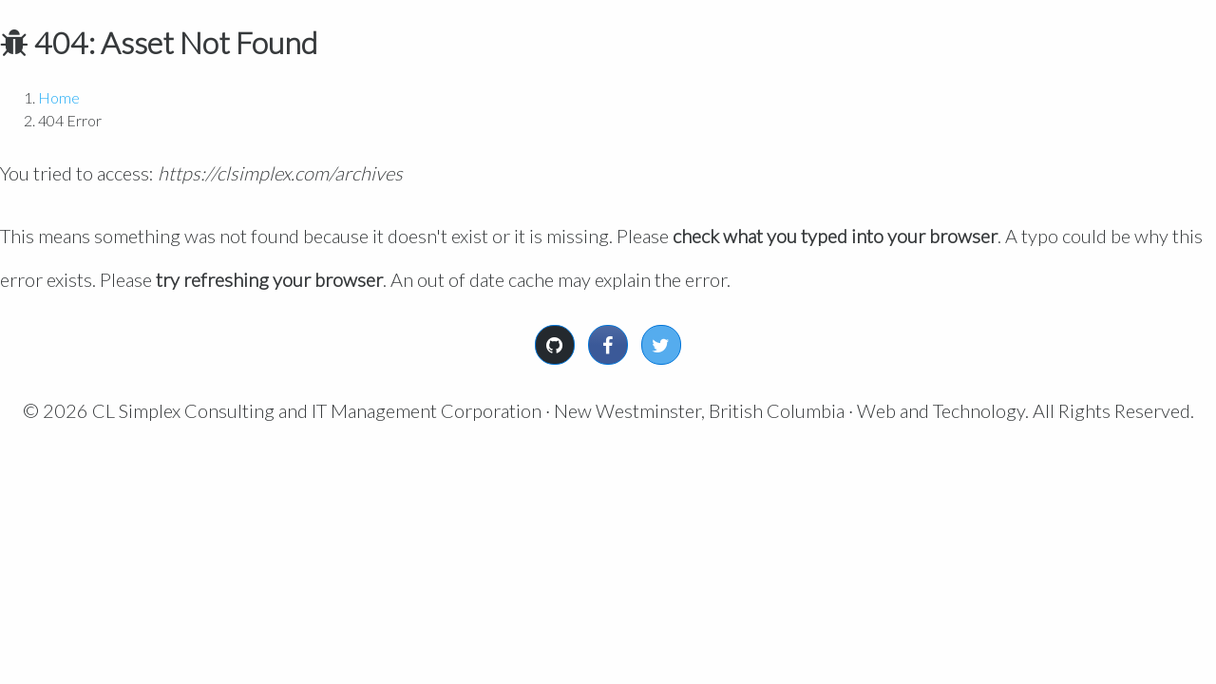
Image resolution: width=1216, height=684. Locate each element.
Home (59, 97)
